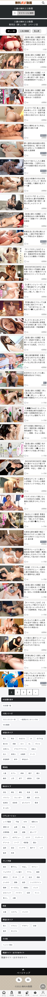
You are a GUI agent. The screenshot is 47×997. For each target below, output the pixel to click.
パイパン (6, 797)
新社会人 (25, 759)
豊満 (36, 802)
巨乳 (4, 792)
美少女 (5, 744)
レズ (41, 848)
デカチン (25, 925)
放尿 (23, 882)
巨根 (34, 925)
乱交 (30, 877)
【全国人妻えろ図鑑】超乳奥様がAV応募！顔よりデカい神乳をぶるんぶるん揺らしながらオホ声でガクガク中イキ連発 (34, 40)
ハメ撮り (19, 872)
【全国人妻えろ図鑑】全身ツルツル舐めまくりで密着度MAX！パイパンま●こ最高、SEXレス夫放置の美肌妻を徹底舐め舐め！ (35, 588)
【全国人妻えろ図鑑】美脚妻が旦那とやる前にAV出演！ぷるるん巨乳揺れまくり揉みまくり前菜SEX (34, 93)
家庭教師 (6, 759)
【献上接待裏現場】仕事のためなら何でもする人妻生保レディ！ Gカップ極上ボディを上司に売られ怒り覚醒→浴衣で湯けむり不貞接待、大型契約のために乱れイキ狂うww (34, 358)
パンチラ (22, 848)
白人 (4, 754)
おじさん (14, 931)
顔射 (38, 877)
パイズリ (19, 893)
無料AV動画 (27, 986)
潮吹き (5, 877)
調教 (15, 882)
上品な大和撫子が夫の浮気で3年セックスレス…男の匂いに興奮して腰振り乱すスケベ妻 (35, 182)
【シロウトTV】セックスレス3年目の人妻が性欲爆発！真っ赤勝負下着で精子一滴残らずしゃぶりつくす (35, 199)
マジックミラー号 (9, 719)
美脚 (28, 797)
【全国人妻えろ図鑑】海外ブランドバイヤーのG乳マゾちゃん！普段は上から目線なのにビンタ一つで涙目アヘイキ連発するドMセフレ (35, 58)
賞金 (23, 827)
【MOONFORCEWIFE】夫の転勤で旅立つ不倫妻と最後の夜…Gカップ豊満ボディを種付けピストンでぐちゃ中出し (35, 270)
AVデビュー (17, 837)
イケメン (14, 925)
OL (29, 744)
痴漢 (15, 832)
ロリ (22, 744)
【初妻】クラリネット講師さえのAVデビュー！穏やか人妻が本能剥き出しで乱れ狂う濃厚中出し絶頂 (34, 570)
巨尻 (36, 792)
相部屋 (26, 842)
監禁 (4, 853)
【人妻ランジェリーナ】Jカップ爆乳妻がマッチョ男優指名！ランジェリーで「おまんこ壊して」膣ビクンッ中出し (35, 288)
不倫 (17, 821)
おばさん (22, 738)
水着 (4, 912)
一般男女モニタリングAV (29, 719)
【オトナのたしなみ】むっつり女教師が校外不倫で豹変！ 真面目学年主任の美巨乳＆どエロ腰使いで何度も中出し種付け (34, 252)
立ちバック (7, 893)
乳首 (28, 792)
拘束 (12, 853)
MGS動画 (6, 725)
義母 (4, 778)
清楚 (14, 744)
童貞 (4, 931)
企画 (15, 827)
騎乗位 (26, 887)
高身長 (15, 802)
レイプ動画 (7, 821)
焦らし (5, 898)
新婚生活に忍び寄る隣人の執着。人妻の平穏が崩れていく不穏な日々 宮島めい (34, 234)
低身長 (5, 802)
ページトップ (23, 972)
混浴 (12, 848)
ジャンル (19, 993)
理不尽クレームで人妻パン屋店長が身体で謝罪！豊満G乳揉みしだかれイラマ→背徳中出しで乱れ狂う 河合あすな (35, 553)
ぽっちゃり (26, 802)
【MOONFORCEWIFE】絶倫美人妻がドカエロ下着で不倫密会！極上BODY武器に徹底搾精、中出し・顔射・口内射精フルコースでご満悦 (35, 464)
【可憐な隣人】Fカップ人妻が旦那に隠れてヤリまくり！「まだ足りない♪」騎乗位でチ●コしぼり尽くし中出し (35, 305)
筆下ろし (14, 867)
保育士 (13, 754)
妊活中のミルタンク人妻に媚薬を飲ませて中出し (34, 374)
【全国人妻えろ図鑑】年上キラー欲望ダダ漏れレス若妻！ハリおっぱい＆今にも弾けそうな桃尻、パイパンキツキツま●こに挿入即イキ (34, 341)
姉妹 (22, 773)
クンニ (37, 893)
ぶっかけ (6, 882)
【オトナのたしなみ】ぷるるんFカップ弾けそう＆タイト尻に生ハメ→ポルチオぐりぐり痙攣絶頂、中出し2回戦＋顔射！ (35, 606)
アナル (29, 872)
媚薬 (37, 872)
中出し (24, 867)
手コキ (15, 877)
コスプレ (14, 912)
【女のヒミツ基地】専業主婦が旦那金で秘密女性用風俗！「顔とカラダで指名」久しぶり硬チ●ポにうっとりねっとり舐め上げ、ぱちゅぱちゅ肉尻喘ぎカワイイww (34, 517)
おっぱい (6, 808)
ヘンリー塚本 (7, 945)
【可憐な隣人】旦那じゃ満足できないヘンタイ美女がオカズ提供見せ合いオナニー (34, 659)
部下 (20, 778)
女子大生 (40, 738)
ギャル (37, 744)
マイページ (43, 993)
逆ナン (5, 837)
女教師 (23, 754)
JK (31, 738)
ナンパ (32, 827)
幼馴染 (29, 778)
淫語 (28, 893)
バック (35, 887)
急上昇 (27, 993)
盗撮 (23, 832)
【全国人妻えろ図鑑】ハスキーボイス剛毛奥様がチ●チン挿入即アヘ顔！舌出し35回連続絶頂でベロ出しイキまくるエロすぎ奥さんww (35, 76)
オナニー (35, 867)
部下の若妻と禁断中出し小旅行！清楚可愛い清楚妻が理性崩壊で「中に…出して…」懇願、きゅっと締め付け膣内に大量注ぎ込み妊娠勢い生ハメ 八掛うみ (34, 429)
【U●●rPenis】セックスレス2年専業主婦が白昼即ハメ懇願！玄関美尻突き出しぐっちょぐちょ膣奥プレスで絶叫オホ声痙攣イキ (35, 411)
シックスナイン (35, 882)
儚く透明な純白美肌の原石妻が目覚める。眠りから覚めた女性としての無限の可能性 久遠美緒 (34, 146)
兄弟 (38, 778)
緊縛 (4, 887)
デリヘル (6, 842)
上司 (12, 778)
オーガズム (15, 887)
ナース (32, 754)
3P (23, 877)
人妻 (4, 773)
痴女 (4, 867)
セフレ (13, 773)
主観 (14, 898)
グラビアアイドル (20, 749)
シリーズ (35, 993)
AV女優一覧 (7, 705)
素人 (4, 738)
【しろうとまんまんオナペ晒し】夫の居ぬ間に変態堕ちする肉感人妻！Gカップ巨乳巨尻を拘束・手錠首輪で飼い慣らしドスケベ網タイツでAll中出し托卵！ (35, 323)
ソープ (16, 842)
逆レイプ (33, 832)
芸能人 (33, 749)
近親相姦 (6, 832)
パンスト (25, 912)
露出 (34, 842)
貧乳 (12, 792)
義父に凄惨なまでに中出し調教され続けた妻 (34, 126)
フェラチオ (7, 872)
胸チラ (32, 848)
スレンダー (18, 797)
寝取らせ (6, 827)
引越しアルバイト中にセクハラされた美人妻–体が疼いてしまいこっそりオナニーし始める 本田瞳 (35, 676)
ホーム (4, 993)
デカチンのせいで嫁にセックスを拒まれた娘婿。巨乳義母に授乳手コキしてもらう (34, 500)
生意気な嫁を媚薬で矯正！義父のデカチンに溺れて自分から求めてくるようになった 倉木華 (34, 535)
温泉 (4, 848)
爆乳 (20, 792)
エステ (27, 837)
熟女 (12, 738)
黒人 (4, 925)
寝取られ (35, 821)
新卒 (15, 759)
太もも (37, 797)
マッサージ (39, 837)
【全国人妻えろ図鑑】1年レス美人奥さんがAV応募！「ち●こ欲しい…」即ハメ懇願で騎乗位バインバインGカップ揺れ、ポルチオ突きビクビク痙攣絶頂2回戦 (35, 394)
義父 (38, 773)
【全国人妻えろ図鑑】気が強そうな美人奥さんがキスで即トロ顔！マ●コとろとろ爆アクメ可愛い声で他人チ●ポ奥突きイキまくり (34, 447)
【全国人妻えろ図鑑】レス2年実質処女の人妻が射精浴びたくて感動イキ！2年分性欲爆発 (35, 217)
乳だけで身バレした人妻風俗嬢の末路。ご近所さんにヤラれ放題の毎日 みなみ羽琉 (34, 164)
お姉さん (6, 749)
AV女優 (12, 993)
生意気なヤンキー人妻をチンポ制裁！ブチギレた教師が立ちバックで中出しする (34, 481)
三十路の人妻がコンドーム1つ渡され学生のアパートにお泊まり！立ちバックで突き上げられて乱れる (35, 641)
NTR (25, 821)
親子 (30, 773)
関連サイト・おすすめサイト (14, 957)
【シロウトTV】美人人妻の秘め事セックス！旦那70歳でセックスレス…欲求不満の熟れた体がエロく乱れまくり (34, 111)
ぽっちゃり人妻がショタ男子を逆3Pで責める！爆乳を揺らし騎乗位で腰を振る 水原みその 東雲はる (34, 623)
